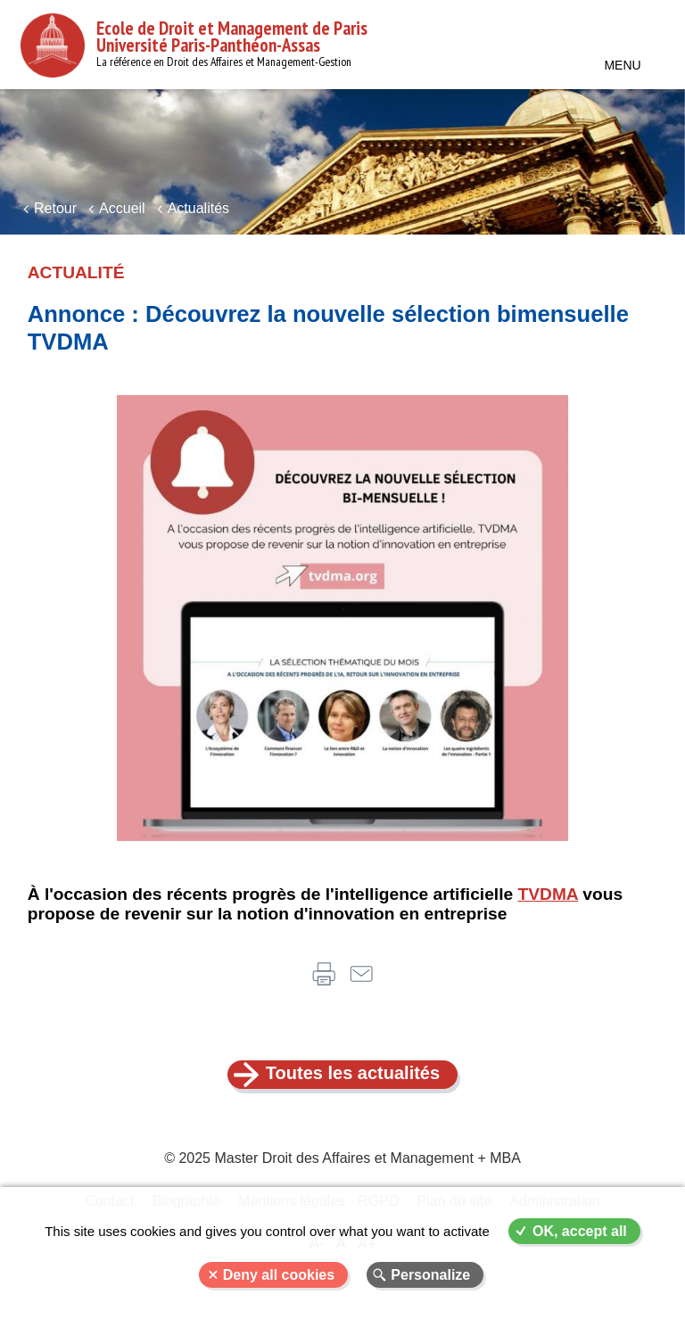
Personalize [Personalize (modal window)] (430, 1274)
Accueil (122, 208)
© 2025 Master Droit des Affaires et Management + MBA (342, 1158)
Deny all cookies (278, 1274)
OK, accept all (579, 1231)
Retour (55, 208)
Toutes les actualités (353, 1073)
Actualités (198, 208)
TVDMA (548, 894)
